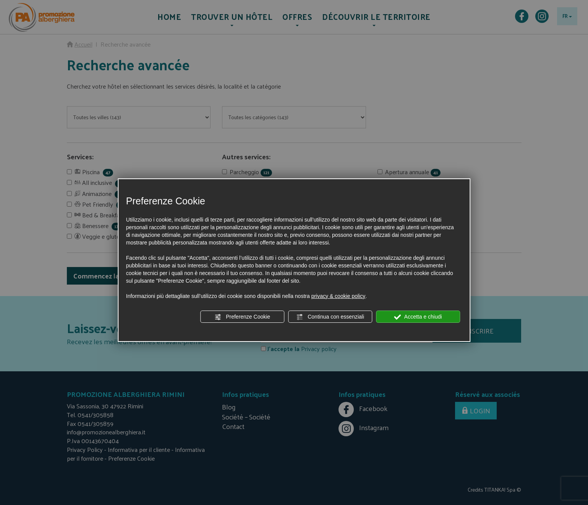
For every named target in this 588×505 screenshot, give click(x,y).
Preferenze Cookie (242, 317)
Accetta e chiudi (418, 317)
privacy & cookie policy (338, 296)
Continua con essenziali (330, 317)
